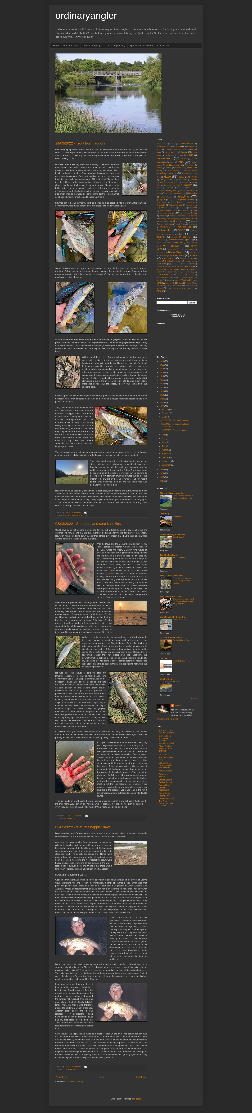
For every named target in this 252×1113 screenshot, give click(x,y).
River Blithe (166, 242)
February (166, 413)
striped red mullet (185, 275)
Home (56, 45)
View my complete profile (167, 719)
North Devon (181, 224)
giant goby (168, 193)
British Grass (178, 516)
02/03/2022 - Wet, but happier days (82, 827)
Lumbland (164, 658)
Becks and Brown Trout (170, 596)
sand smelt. (176, 264)
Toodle (177, 706)
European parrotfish (172, 185)
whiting (159, 288)
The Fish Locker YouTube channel (166, 731)
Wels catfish (190, 285)
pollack (160, 237)
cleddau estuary (173, 165)
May (164, 439)
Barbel (179, 146)
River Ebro (172, 249)
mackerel (163, 216)
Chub (65, 1069)
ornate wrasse (166, 227)
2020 (162, 399)
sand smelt (161, 264)
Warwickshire (177, 285)
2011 (162, 365)
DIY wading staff (173, 182)
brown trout (67, 515)
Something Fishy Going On (172, 617)
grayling (75, 515)
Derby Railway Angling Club (165, 794)
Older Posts (141, 1077)
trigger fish (170, 283)
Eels (158, 185)
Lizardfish (185, 210)
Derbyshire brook (167, 180)
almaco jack (161, 144)
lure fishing (192, 213)
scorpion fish (169, 266)
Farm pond (180, 188)
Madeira (162, 218)
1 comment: (76, 512)
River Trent (72, 1069)
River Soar (71, 819)
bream (190, 155)
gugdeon (174, 200)
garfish (159, 193)
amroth (172, 144)
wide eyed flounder (175, 288)
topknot (169, 280)
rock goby (167, 258)
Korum (173, 208)
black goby (171, 152)
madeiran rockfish (187, 218)
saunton (159, 266)
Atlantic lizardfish (186, 144)
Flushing (191, 190)
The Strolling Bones (169, 555)
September (167, 453)
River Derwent (170, 245)
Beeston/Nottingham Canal (176, 149)
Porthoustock (161, 240)
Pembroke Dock (184, 227)
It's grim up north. (180, 619)
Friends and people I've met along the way (104, 45)
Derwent (182, 180)
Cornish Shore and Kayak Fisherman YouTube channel (166, 739)
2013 (162, 372)
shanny (189, 266)
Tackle (175, 277)
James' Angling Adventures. (173, 534)
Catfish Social (178, 537)
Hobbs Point (176, 202)
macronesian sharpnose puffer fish (183, 216)
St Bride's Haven (172, 272)
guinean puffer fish (187, 200)
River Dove (83, 515)
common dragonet (173, 170)
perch (181, 230)
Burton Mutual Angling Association (165, 787)
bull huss (184, 159)
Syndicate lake (162, 277)
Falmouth (169, 188)
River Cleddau (192, 242)
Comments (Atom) (75, 1082)
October (165, 457)
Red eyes (176, 681)
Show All (194, 698)
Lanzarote (181, 208)
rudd (186, 261)
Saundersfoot (188, 264)
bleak (184, 152)
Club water (189, 165)
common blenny (180, 168)
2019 (162, 395)
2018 (162, 391)
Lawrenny (192, 208)
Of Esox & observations (171, 638)
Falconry (159, 188)
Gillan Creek (180, 193)
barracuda (190, 146)
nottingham (193, 224)
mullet (161, 224)
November (166, 461)
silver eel (173, 269)
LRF (181, 213)
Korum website (165, 771)
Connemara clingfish (190, 170)
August (165, 450)
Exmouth (188, 185)
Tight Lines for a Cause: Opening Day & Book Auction (182, 580)
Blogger (137, 1099)
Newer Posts (61, 1077)
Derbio (181, 177)
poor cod (187, 237)
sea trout (180, 266)
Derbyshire (192, 177)
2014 (162, 376)
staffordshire (163, 274)
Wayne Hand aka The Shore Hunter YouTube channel (166, 802)
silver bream (161, 269)
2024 (162, 473)
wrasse (190, 288)
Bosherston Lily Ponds (174, 155)
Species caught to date (141, 45)
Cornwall (185, 173)
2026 (162, 481)
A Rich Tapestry (179, 557)
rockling (183, 258)
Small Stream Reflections (171, 576)
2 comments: (77, 816)
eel (193, 182)
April (164, 435)
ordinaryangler (86, 15)
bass (159, 149)
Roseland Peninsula (173, 261)
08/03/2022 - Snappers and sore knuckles (88, 524)
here (111, 573)
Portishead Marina (176, 240)
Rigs (158, 242)
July (164, 446)
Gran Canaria (166, 197)
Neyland (169, 224)
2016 (162, 384)
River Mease (161, 253)
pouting (189, 240)
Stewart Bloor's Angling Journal (165, 781)
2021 (162, 402)
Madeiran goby (172, 218)
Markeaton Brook (162, 221)
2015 (162, 380)
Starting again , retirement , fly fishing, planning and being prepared (183, 601)
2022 (162, 406)
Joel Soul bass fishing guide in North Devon (165, 765)
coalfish (159, 168)
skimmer (183, 269)
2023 (162, 470)
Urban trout (164, 754)
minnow (194, 221)
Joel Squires (190, 205)
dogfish (185, 182)
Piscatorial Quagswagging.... (173, 493)
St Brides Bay (189, 272)
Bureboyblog (166, 679)
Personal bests (70, 45)
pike (64, 819)
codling (168, 168)
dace (167, 176)
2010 (162, 361)
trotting (180, 283)
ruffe (192, 261)
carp (171, 162)
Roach (193, 255)
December (166, 465)
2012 (162, 369)
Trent (177, 280)
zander (160, 291)
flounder (182, 190)
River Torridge (164, 256)
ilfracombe (161, 205)
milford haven (178, 221)
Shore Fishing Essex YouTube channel (165, 748)
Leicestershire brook (168, 210)
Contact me (163, 45)
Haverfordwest (161, 202)
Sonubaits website (163, 775)
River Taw (193, 253)
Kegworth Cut (162, 208)
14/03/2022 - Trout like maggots (80, 143)
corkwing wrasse (167, 173)
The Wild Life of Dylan (181, 640)
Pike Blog (164, 514)
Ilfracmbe (190, 202)
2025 (162, 477)
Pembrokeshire (164, 230)
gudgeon (161, 199)
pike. (192, 234)
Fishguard (171, 190)
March (165, 417)
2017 (162, 387)
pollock (174, 237)
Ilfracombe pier (175, 205)
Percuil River (168, 234)
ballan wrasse (164, 146)
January (165, 409)
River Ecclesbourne (187, 249)
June (164, 442)
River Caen (178, 242)
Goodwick (192, 193)
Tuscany (189, 283)
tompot (184, 277)
